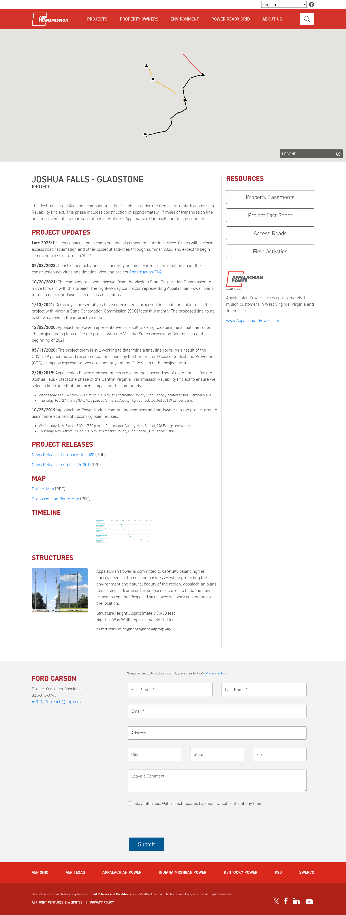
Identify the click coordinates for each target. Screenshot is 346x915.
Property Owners (139, 19)
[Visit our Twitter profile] (276, 901)
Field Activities (270, 251)
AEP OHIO (40, 872)
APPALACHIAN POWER (121, 872)
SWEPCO (306, 872)
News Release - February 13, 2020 (63, 455)
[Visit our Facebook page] (286, 900)
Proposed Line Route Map (55, 499)
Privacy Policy (216, 673)
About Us (272, 19)
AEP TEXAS (75, 872)
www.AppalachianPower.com (252, 320)
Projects (97, 19)
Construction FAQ (145, 272)
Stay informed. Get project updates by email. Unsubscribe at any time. (198, 803)
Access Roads (270, 233)
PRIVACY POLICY (102, 902)
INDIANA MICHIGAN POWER (182, 872)
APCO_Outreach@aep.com (56, 701)
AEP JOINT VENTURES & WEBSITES (57, 902)
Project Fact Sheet (270, 215)
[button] (202, 74)
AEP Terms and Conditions (112, 894)
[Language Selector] (284, 4)
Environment (185, 19)
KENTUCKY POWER (240, 872)
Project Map (43, 489)
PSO (278, 872)
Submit (146, 844)
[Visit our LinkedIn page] (296, 901)
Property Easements (270, 197)
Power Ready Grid (230, 19)
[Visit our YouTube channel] (309, 901)
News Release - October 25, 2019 (62, 464)
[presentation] (162, 822)
